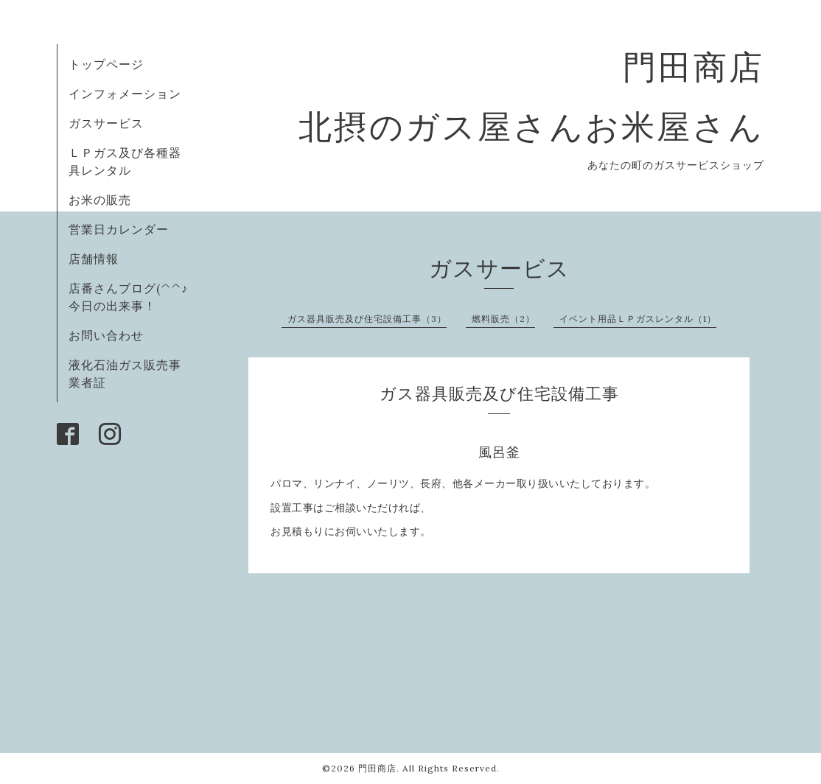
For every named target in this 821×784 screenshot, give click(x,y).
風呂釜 (499, 452)
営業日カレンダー (119, 229)
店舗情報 (94, 258)
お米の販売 (100, 199)
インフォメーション (125, 93)
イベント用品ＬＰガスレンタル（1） (637, 318)
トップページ (106, 64)
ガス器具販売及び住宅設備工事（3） (367, 318)
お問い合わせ (106, 335)
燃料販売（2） (503, 318)
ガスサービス (106, 123)
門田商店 (377, 768)
